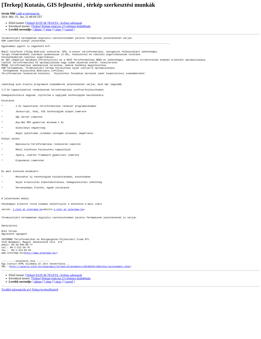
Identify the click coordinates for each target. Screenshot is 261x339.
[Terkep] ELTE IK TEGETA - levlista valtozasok (53, 22)
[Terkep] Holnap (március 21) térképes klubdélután (61, 26)
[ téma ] (48, 29)
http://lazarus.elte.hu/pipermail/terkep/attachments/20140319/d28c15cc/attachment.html (70, 312)
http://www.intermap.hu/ (40, 296)
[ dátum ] (38, 29)
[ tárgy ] (58, 29)
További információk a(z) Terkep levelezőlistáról (29, 335)
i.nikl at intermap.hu (28, 13)
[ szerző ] (69, 29)
